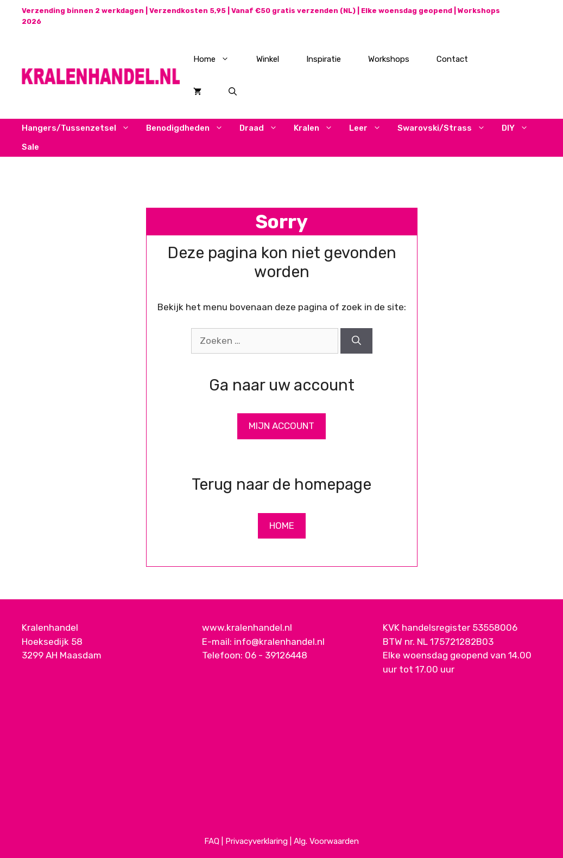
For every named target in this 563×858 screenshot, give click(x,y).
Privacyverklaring (256, 841)
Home (218, 59)
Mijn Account (281, 425)
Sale (30, 147)
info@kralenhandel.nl (279, 641)
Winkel (267, 59)
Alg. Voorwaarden (326, 841)
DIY (519, 128)
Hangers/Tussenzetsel (80, 128)
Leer (369, 128)
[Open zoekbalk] (232, 91)
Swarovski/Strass (445, 128)
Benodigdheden (188, 128)
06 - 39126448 (276, 655)
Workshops (388, 59)
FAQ (211, 841)
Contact (452, 59)
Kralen (317, 128)
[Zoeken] (356, 341)
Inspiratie (323, 59)
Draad (262, 128)
